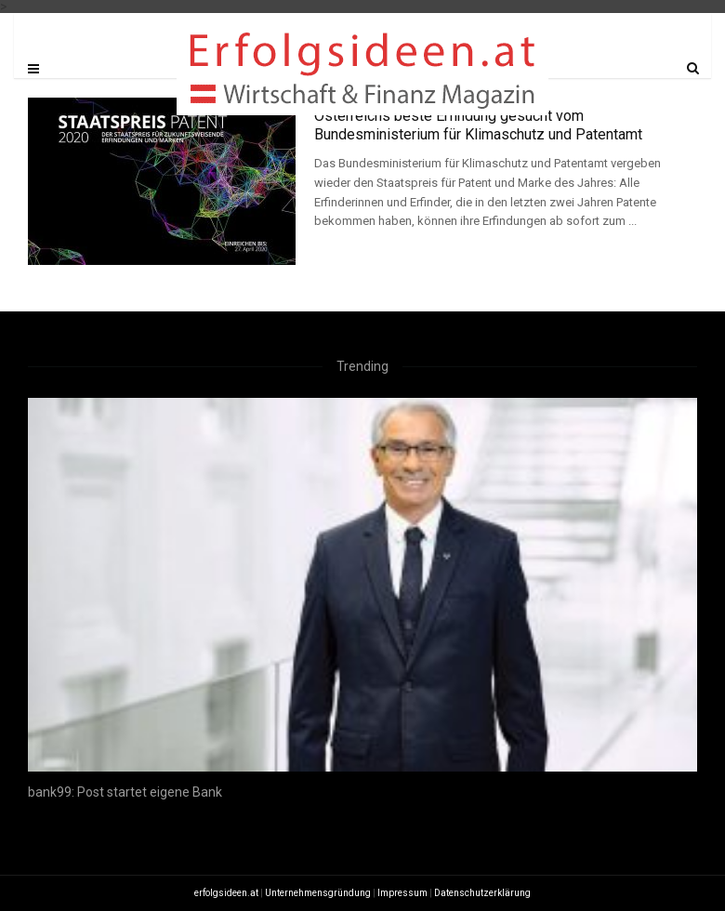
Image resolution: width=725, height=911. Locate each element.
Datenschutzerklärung (482, 893)
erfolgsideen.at (226, 893)
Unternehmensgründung (318, 893)
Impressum (402, 893)
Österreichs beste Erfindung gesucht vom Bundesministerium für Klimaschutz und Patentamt (478, 125)
